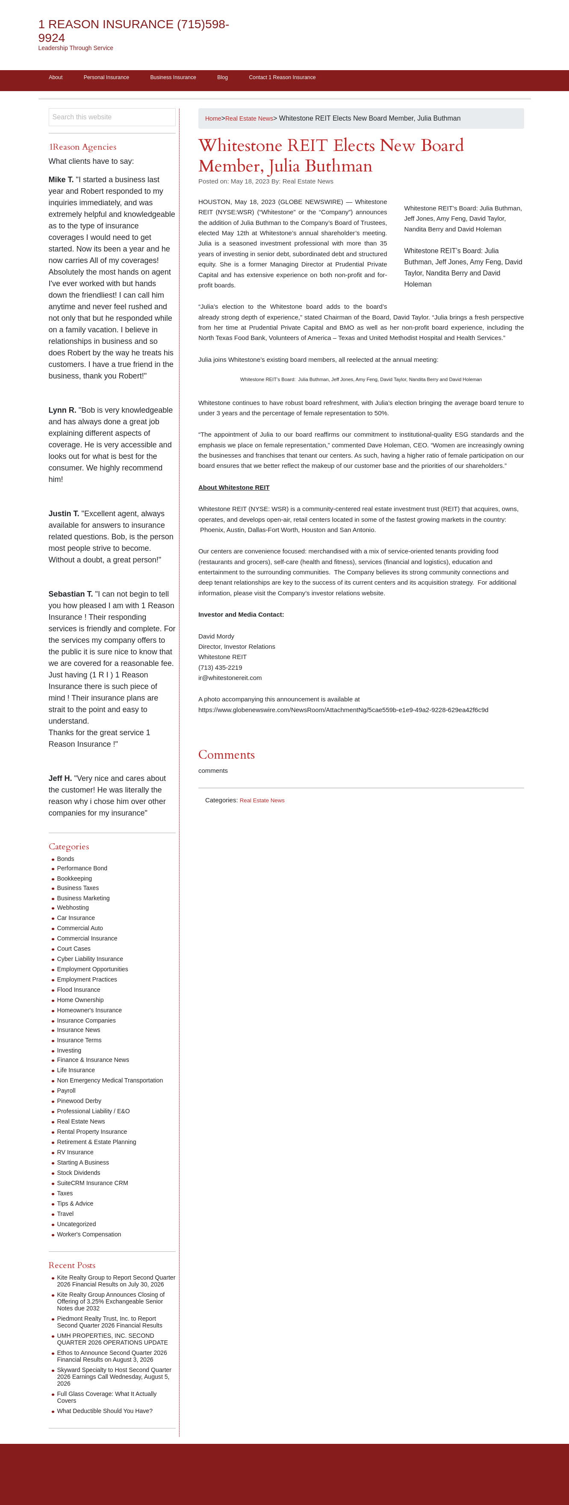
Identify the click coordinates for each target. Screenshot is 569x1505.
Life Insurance (78, 1072)
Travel (66, 1223)
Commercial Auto (83, 930)
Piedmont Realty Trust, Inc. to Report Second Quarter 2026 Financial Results (113, 1341)
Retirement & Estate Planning (102, 1151)
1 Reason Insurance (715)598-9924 (115, 31)
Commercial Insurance (91, 941)
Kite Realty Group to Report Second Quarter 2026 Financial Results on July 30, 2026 (116, 1293)
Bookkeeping (77, 881)
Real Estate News (265, 802)
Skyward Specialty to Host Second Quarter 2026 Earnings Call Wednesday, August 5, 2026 (109, 1413)
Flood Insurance (81, 992)
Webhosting (75, 910)
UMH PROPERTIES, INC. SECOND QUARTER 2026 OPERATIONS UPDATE (112, 1365)
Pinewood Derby (82, 1110)
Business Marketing (87, 901)
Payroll (67, 1100)
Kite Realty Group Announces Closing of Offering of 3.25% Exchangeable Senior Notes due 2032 (114, 1317)
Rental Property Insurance (97, 1141)
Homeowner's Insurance (94, 1013)
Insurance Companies (90, 1023)
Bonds (67, 861)
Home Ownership (83, 1002)
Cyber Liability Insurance (94, 961)
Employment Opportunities (97, 972)
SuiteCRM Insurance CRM (97, 1192)
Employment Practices (91, 982)
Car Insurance (78, 920)
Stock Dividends (81, 1182)
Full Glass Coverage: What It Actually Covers (113, 1434)
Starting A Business (86, 1172)
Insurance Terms (82, 1043)
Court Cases (76, 951)
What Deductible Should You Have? (111, 1448)
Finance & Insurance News (98, 1062)
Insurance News (81, 1032)
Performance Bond (85, 871)
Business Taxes (81, 890)
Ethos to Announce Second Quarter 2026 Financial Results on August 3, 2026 (111, 1389)
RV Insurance (78, 1161)
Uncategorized (79, 1233)
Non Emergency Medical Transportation (94, 1086)
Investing (71, 1053)
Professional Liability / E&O (98, 1120)
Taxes (66, 1202)
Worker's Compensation (93, 1244)
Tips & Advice (77, 1213)
